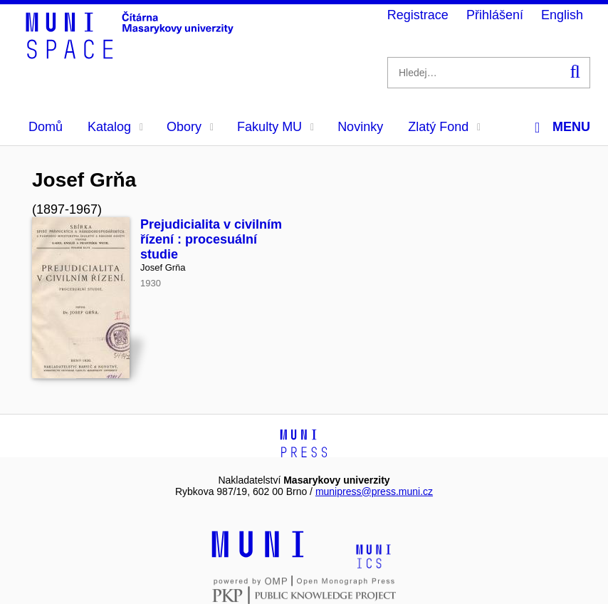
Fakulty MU (275, 127)
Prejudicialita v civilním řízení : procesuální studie (211, 239)
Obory (190, 127)
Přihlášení (494, 15)
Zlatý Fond (444, 127)
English (562, 15)
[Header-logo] (132, 54)
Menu (562, 127)
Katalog (115, 127)
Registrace (418, 15)
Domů (45, 127)
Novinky (360, 127)
